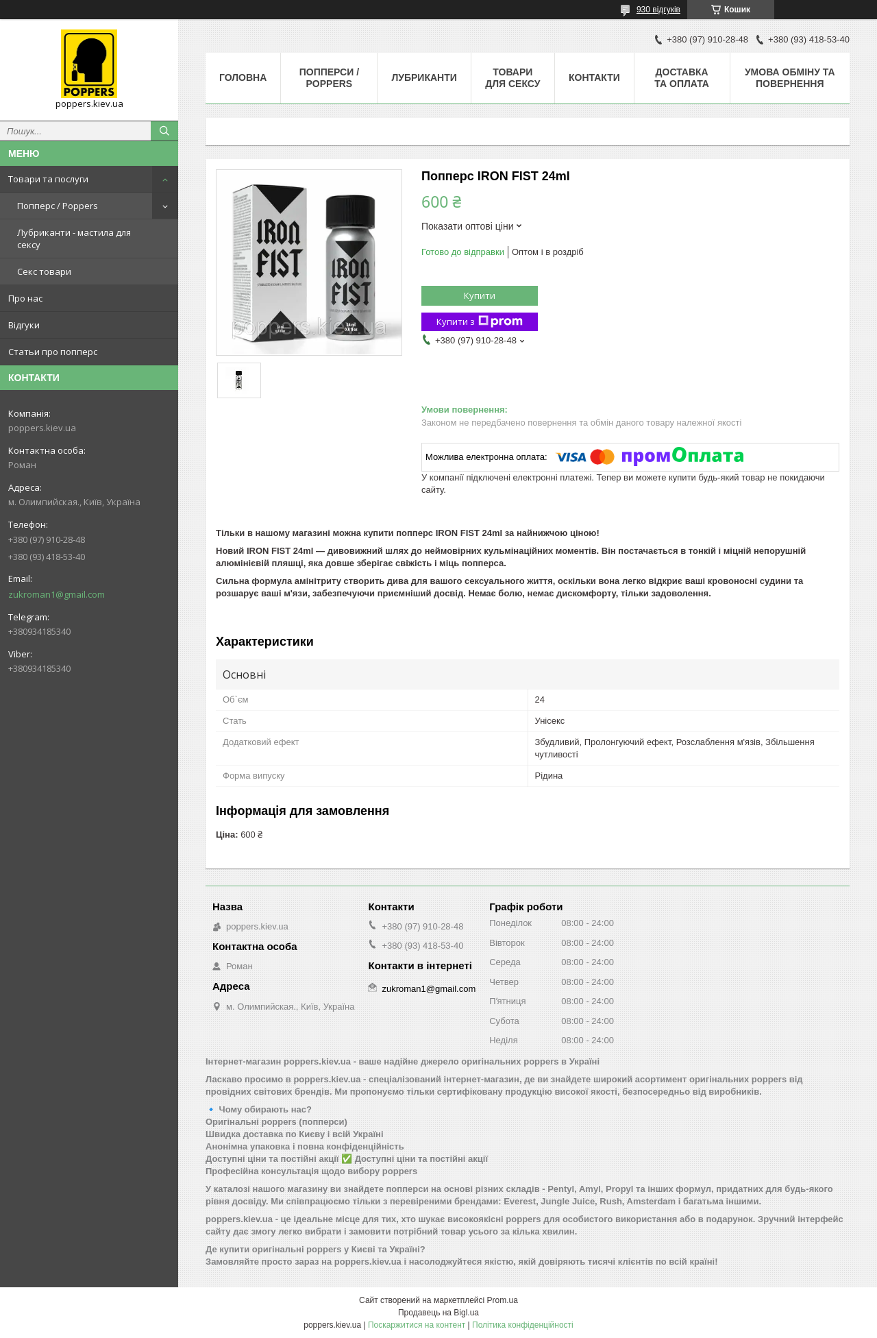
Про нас (25, 298)
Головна (243, 77)
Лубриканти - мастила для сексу (74, 238)
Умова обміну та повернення (790, 77)
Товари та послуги (48, 179)
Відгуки (24, 325)
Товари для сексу (512, 77)
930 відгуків (658, 9)
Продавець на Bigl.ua (438, 1312)
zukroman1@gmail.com (56, 594)
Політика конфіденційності (522, 1325)
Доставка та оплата (681, 77)
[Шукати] (164, 131)
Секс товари (44, 271)
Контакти (594, 77)
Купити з (479, 321)
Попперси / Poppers (329, 77)
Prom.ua (502, 1300)
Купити (479, 295)
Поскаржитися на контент (416, 1325)
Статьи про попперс (52, 351)
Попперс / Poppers (57, 205)
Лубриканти (423, 77)
